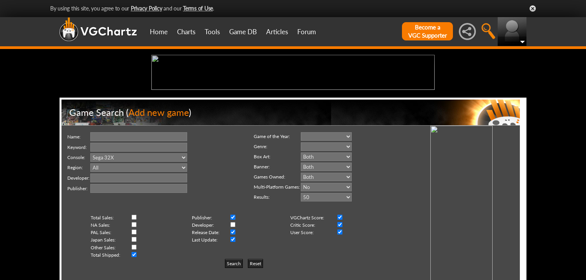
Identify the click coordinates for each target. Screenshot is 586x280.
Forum (306, 32)
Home (159, 32)
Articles (277, 32)
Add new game (158, 172)
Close (533, 8)
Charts (186, 32)
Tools (212, 32)
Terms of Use (198, 8)
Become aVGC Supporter (427, 31)
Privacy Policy (146, 8)
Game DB (243, 32)
